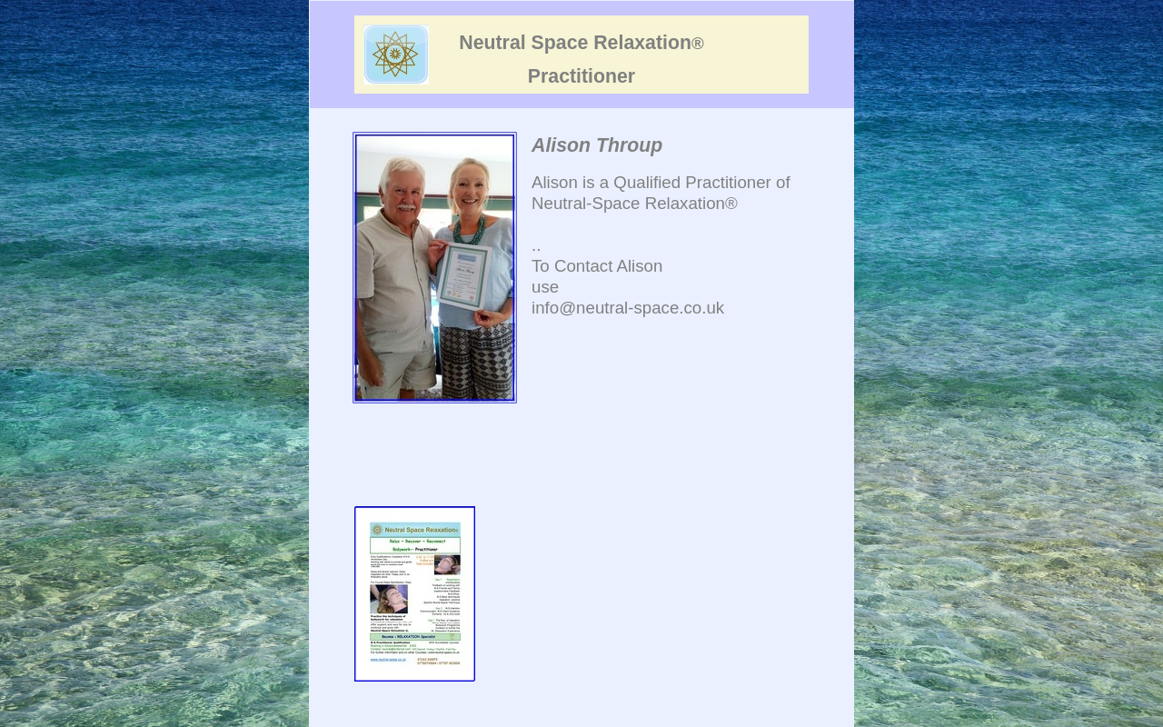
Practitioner (581, 76)
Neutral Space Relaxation (581, 43)
